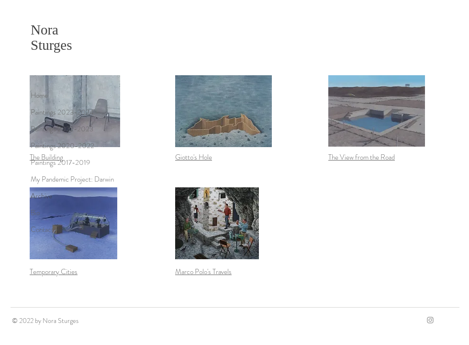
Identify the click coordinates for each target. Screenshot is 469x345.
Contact (42, 229)
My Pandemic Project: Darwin (72, 179)
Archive (41, 196)
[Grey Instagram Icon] (430, 320)
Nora (44, 29)
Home (39, 95)
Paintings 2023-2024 (62, 112)
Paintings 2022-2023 (62, 129)
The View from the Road (361, 157)
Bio (35, 212)
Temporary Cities (54, 271)
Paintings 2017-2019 (60, 162)
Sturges (51, 45)
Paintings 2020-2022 (62, 145)
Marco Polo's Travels (203, 271)
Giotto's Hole (193, 157)
